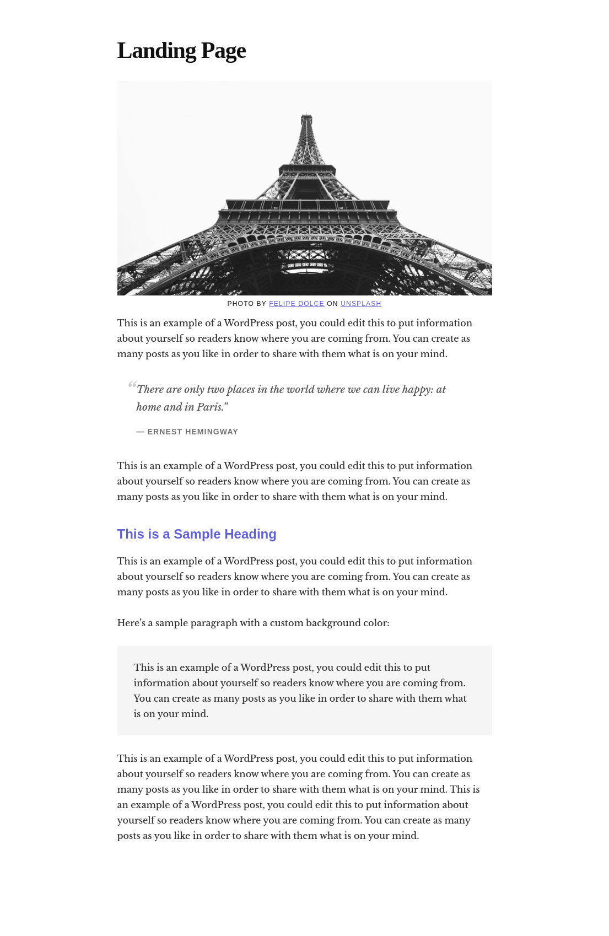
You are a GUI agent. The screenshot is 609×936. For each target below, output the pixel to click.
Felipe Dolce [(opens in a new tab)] (296, 304)
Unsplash (361, 304)
